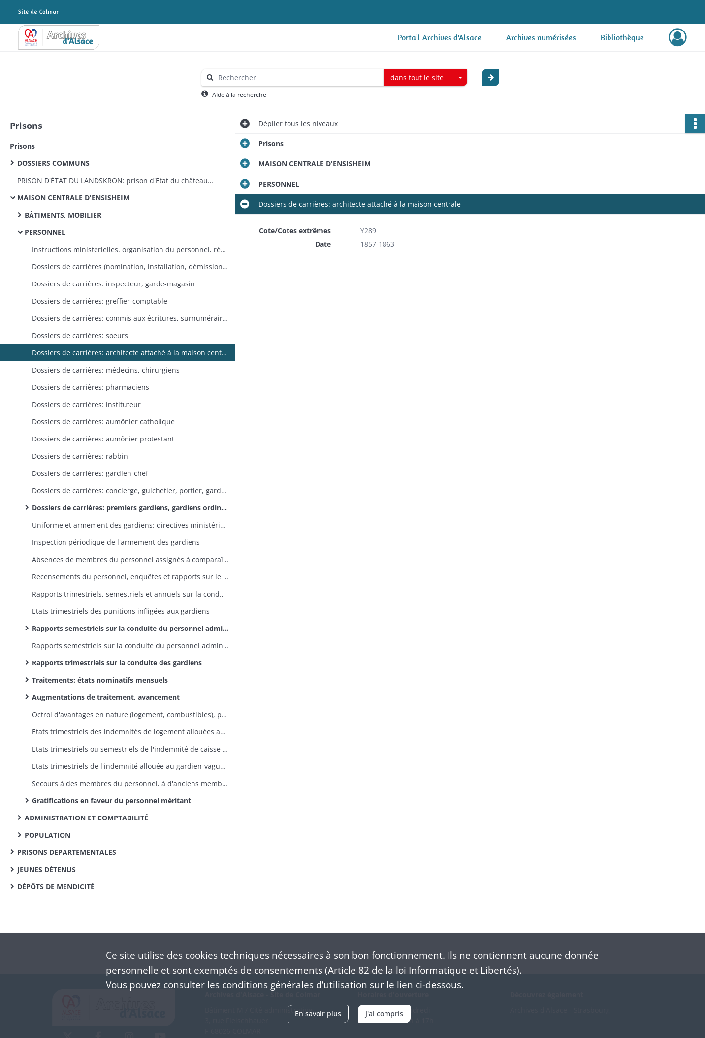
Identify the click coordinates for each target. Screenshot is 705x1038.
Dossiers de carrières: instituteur (86, 404)
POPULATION (47, 835)
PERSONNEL (45, 232)
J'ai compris (384, 1013)
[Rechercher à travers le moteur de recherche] (297, 77)
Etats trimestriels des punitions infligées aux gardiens (121, 611)
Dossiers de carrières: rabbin (80, 456)
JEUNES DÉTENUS (46, 869)
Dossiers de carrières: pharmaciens (90, 387)
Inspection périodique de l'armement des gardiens (116, 542)
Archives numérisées (541, 37)
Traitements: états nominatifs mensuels (100, 680)
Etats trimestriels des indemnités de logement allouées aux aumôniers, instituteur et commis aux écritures (130, 731)
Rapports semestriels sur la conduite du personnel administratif (130, 645)
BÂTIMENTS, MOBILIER (63, 215)
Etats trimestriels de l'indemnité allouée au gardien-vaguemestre (130, 766)
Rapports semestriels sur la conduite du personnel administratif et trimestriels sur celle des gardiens (130, 628)
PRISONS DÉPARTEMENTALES (66, 852)
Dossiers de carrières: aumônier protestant (103, 438)
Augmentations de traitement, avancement (106, 697)
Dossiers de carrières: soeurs (80, 335)
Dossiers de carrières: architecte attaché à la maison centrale (130, 352)
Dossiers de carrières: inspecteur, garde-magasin (113, 283)
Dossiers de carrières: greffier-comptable (99, 301)
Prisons (22, 146)
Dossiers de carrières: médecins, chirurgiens (106, 370)
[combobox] (425, 78)
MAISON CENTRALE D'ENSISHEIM (73, 197)
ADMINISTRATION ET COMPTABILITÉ (86, 817)
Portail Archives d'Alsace (439, 37)
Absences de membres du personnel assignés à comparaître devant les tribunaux (130, 559)
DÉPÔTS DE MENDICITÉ (56, 886)
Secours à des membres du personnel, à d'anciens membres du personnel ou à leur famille (130, 783)
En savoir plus (318, 1013)
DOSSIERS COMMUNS (53, 163)
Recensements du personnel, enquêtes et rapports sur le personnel (130, 576)
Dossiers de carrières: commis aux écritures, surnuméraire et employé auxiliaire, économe (130, 318)
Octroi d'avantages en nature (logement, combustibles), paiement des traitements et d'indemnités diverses (130, 714)
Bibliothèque (622, 37)
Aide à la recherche (239, 95)
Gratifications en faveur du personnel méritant (111, 800)
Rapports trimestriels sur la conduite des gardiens (117, 662)
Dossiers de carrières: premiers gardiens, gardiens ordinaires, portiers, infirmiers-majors (130, 507)
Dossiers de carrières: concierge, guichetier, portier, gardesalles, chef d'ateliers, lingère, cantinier (130, 490)
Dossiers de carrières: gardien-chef (90, 473)
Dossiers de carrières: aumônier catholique (103, 421)
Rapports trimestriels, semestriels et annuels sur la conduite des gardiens (130, 593)
